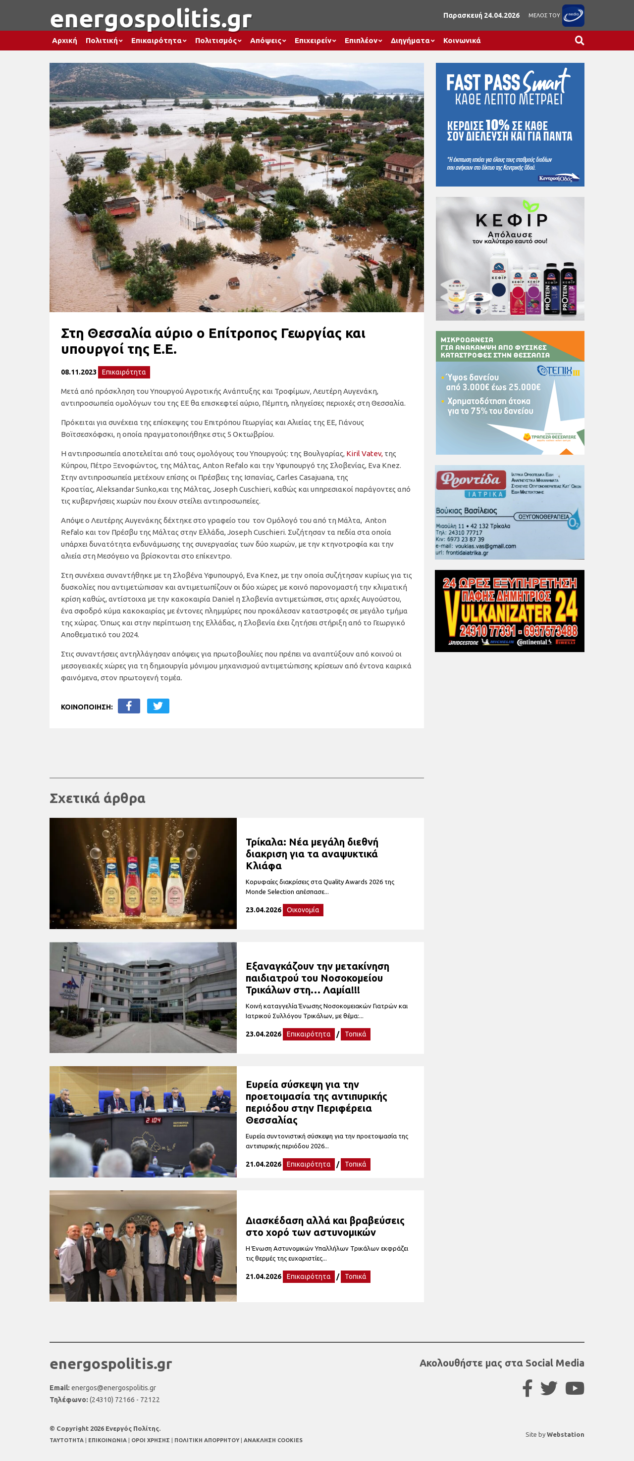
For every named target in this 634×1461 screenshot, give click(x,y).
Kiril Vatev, (364, 453)
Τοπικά (356, 1034)
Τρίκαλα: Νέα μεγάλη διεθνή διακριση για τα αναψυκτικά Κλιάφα (312, 853)
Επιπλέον (361, 40)
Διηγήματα (410, 40)
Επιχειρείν (313, 40)
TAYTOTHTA (67, 1440)
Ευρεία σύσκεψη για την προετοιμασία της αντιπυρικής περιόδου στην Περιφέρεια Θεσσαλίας (316, 1102)
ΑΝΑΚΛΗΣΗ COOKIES (273, 1440)
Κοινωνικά (462, 40)
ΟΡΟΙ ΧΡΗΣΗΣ (151, 1440)
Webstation (565, 1434)
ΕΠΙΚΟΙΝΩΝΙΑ (108, 1440)
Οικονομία (303, 910)
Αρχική (64, 40)
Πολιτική (102, 40)
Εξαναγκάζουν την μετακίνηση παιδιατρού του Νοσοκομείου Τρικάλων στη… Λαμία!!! (317, 977)
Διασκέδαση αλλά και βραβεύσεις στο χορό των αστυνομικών (325, 1226)
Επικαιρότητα (156, 40)
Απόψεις (265, 40)
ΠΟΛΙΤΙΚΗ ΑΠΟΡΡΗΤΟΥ (206, 1440)
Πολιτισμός (216, 40)
